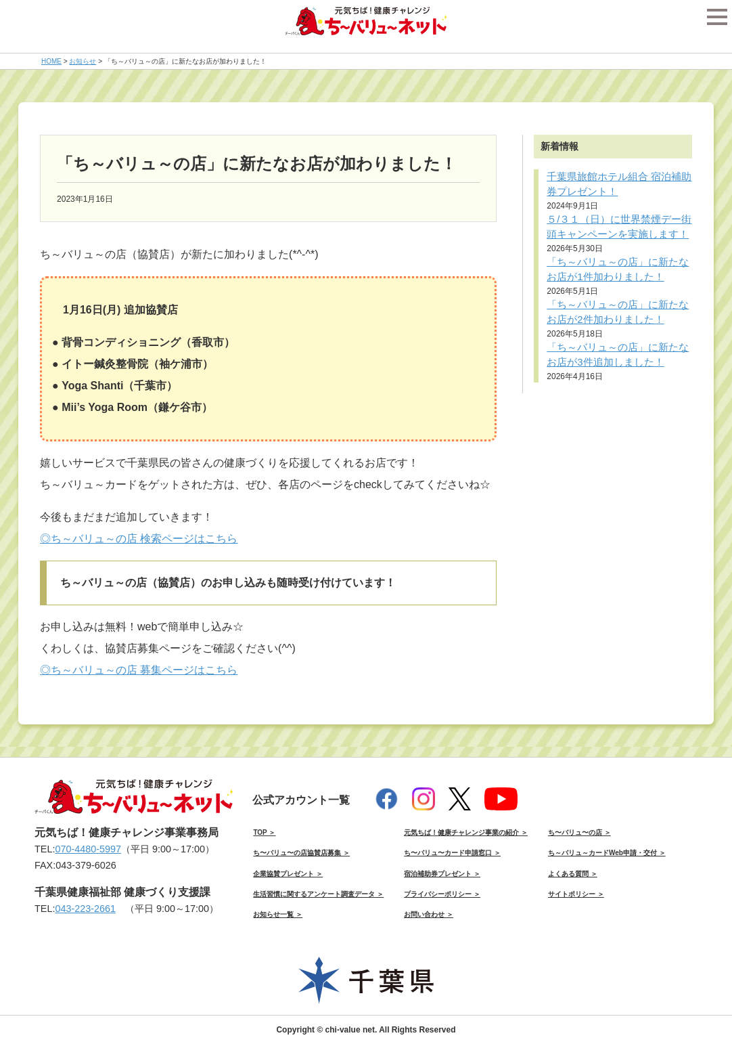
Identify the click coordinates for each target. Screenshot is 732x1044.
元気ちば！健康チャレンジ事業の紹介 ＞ (466, 832)
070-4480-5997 (88, 849)
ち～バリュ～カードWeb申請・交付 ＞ (607, 852)
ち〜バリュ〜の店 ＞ (579, 832)
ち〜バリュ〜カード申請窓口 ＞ (452, 852)
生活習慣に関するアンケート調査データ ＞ (318, 894)
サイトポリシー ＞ (576, 894)
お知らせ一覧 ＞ (277, 914)
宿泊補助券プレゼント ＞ (442, 873)
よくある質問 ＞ (572, 873)
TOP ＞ (264, 832)
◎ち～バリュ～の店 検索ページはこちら (138, 538)
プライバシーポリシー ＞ (442, 894)
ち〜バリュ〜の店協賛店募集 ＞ (301, 852)
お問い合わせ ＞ (428, 914)
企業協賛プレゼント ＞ (288, 873)
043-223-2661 (85, 908)
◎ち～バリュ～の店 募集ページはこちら (138, 670)
